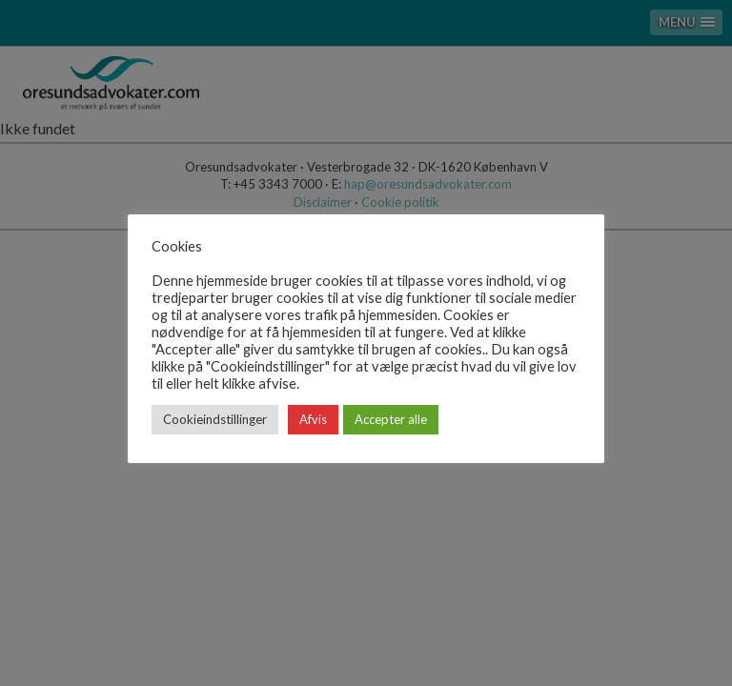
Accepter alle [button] (391, 419)
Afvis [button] (313, 419)
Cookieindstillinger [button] (215, 419)
